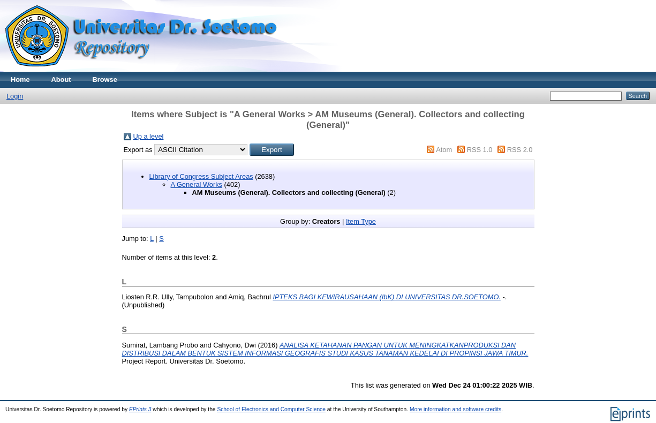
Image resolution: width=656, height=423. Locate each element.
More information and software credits (455, 409)
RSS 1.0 (480, 150)
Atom (444, 150)
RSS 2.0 (520, 150)
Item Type (361, 221)
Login (14, 96)
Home (20, 79)
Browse (105, 79)
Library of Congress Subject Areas (201, 176)
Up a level (148, 136)
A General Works (197, 184)
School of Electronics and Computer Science (271, 409)
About (61, 79)
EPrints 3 (140, 409)
